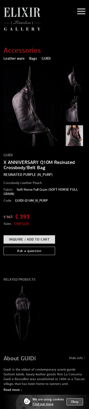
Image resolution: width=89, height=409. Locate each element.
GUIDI (8, 155)
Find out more (43, 404)
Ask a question (29, 251)
